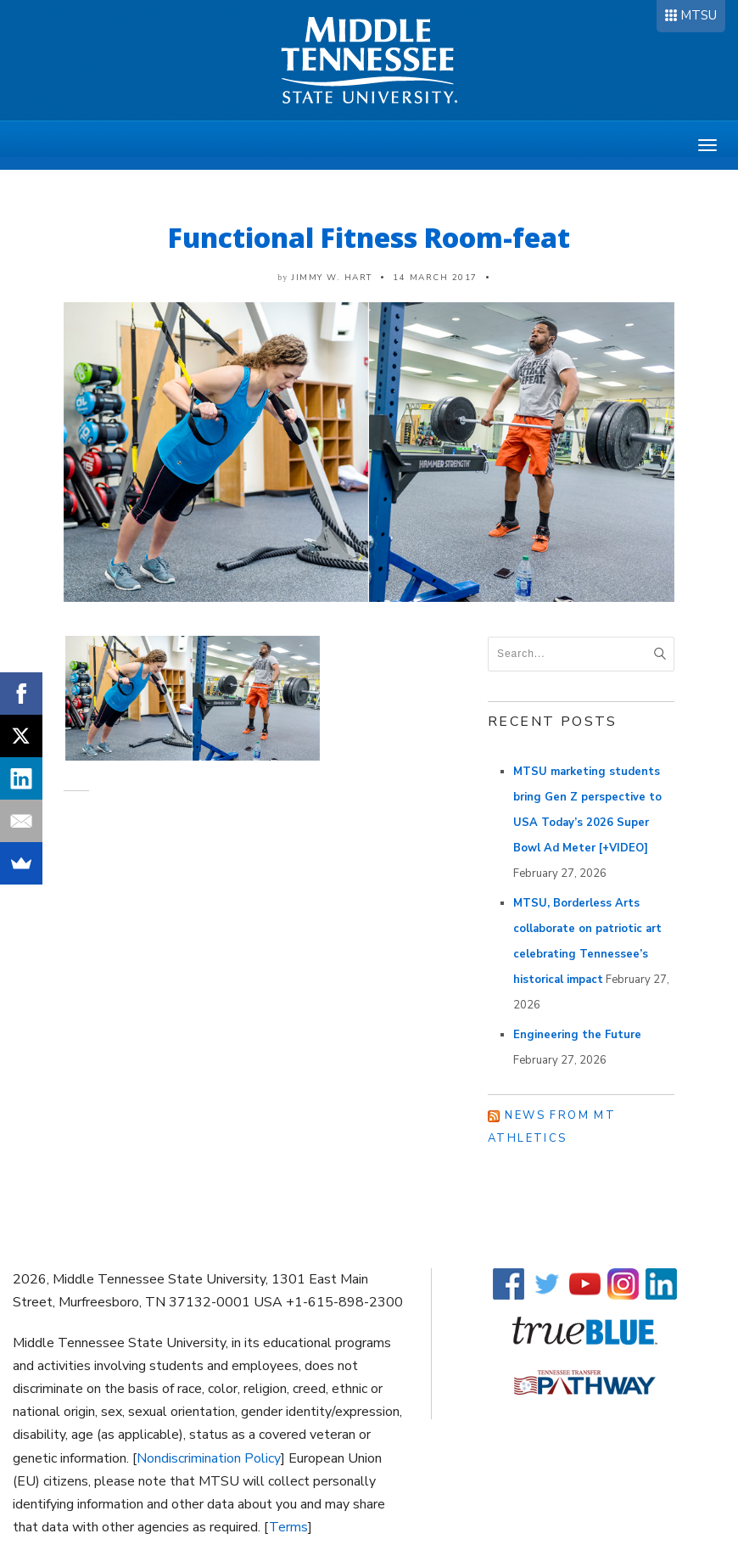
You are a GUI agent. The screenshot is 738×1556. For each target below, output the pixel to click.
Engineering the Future (577, 1034)
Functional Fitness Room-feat (369, 237)
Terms (288, 1527)
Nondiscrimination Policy (209, 1458)
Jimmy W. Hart (332, 278)
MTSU (698, 15)
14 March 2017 (435, 278)
